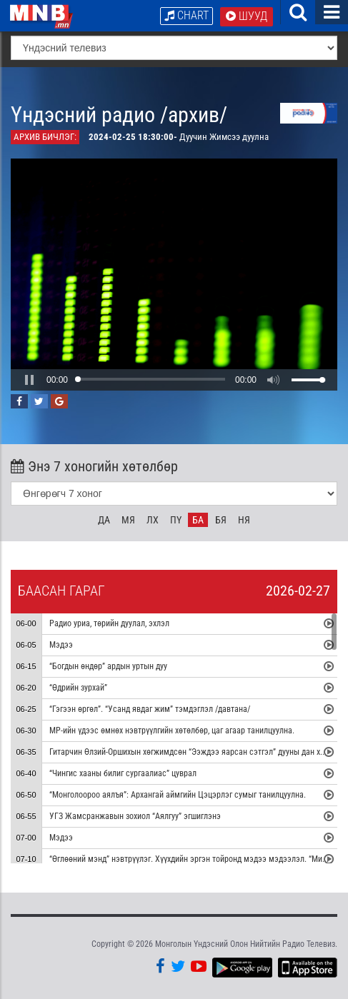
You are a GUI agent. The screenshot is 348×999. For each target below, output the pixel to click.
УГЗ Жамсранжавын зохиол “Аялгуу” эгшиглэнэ (135, 816)
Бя (221, 520)
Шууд (246, 16)
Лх (152, 520)
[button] (29, 380)
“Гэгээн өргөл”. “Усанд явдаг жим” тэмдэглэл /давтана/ (149, 709)
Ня (244, 520)
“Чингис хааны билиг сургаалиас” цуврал (123, 773)
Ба (198, 520)
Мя (128, 520)
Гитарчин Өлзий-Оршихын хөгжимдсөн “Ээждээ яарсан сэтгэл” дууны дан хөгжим (196, 752)
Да (104, 520)
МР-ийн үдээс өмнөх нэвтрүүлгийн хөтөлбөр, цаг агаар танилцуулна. (171, 731)
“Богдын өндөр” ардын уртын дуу (108, 666)
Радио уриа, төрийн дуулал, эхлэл (109, 623)
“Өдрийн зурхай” (78, 688)
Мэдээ (61, 645)
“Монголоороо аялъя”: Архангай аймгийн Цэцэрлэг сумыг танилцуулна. (177, 795)
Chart (186, 15)
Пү (176, 520)
